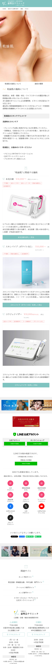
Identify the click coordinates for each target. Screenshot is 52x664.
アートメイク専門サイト (26, 588)
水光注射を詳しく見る (26, 237)
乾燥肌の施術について (13, 83)
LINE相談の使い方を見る (26, 456)
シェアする (21, 536)
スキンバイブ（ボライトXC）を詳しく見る (26, 305)
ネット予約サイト (26, 577)
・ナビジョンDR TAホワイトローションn (17, 153)
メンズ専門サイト (26, 593)
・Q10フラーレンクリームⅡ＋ (14, 156)
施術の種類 (39, 83)
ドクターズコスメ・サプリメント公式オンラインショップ (26, 599)
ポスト (14, 537)
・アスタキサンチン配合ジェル (14, 159)
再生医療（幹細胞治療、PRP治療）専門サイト (26, 582)
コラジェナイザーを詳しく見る (26, 385)
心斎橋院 (13, 622)
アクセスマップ (13, 635)
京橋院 (38, 622)
